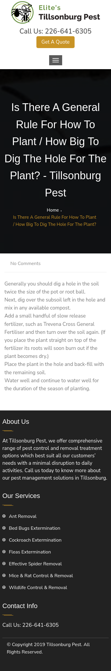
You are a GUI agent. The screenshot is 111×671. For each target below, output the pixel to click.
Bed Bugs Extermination (34, 528)
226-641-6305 (68, 31)
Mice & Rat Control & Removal (41, 575)
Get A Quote (55, 42)
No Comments (25, 263)
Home (53, 210)
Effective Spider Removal (35, 564)
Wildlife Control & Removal (38, 587)
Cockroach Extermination (35, 540)
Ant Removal (22, 516)
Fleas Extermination (30, 552)
